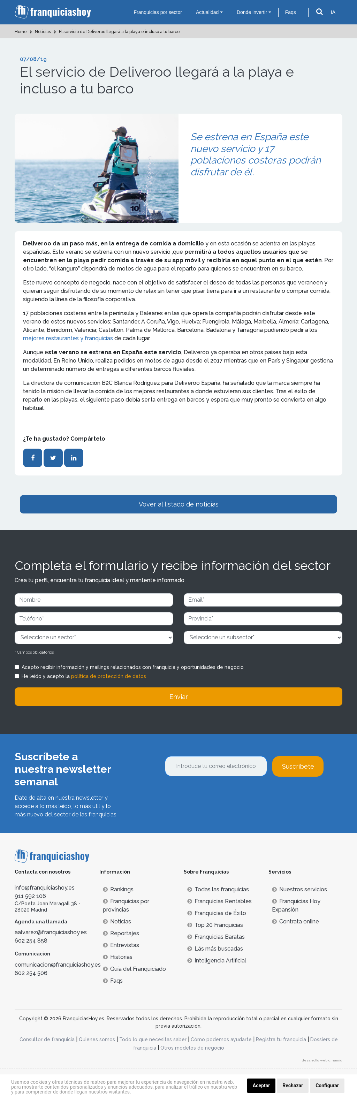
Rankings (118, 889)
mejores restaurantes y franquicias (68, 338)
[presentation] (218, 795)
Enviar (178, 696)
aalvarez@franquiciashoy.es (51, 932)
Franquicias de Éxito (216, 913)
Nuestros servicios (299, 889)
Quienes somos (97, 1039)
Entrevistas (121, 945)
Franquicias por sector (158, 12)
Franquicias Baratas (216, 937)
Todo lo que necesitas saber (153, 1039)
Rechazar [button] (292, 1085)
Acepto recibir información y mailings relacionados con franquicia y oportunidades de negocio (133, 667)
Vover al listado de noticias (179, 504)
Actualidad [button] (207, 12)
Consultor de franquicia (47, 1039)
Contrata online (295, 921)
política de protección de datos (108, 676)
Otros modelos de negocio (192, 1048)
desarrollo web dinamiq (322, 1060)
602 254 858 (31, 940)
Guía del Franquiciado (134, 969)
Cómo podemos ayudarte (221, 1039)
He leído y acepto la (84, 676)
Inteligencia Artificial (216, 960)
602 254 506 (31, 973)
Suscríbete (298, 766)
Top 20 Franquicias (215, 925)
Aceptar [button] (261, 1085)
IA (333, 12)
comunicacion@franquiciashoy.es (58, 964)
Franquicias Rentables (219, 901)
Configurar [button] (327, 1085)
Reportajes (121, 933)
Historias (117, 957)
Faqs (290, 12)
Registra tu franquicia (281, 1039)
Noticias (117, 921)
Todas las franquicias (218, 889)
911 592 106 (30, 896)
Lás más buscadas (215, 948)
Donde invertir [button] (252, 12)
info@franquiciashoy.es (45, 887)
